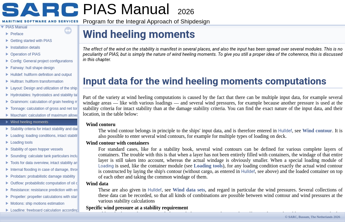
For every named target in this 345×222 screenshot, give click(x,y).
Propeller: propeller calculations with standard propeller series (61, 197)
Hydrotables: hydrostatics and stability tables (47, 95)
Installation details (25, 47)
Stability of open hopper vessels (37, 149)
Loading (106, 165)
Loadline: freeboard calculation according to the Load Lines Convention (69, 210)
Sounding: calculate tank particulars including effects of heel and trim (67, 156)
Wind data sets (189, 189)
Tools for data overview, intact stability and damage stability (59, 163)
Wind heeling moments (29, 122)
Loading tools (21, 142)
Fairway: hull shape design (32, 68)
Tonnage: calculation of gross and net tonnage (49, 108)
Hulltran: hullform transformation (37, 81)
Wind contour (317, 130)
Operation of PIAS (25, 54)
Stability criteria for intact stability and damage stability (55, 129)
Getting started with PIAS (31, 41)
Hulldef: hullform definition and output (41, 74)
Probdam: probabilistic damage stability (43, 176)
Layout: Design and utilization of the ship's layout (51, 88)
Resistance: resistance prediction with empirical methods (57, 190)
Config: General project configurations (42, 61)
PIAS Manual (16, 27)
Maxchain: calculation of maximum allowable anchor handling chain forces (71, 115)
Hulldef (285, 130)
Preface (17, 34)
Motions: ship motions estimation (37, 203)
